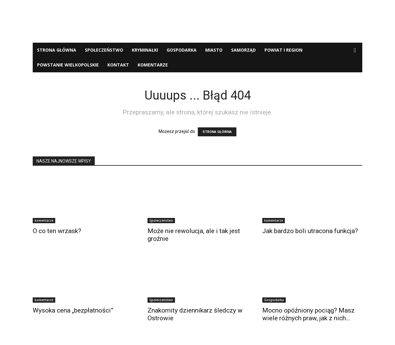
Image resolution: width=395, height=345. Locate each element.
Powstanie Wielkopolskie (68, 65)
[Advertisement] (197, 21)
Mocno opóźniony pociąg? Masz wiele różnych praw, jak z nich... (308, 314)
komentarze (153, 65)
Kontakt (118, 65)
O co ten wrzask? (57, 231)
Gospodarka (182, 50)
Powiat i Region (283, 50)
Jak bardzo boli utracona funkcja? (310, 231)
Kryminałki (145, 50)
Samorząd (243, 50)
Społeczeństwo (104, 50)
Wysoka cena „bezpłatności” (73, 310)
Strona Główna (56, 50)
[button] (354, 50)
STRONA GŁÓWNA (217, 132)
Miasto (213, 50)
